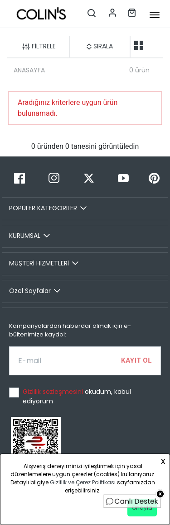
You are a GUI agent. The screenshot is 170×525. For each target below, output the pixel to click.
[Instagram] (54, 178)
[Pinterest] (154, 178)
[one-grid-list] (153, 45)
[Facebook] (19, 178)
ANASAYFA (29, 70)
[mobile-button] (154, 15)
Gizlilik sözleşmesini (54, 391)
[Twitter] (88, 178)
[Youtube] (123, 178)
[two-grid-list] (138, 45)
